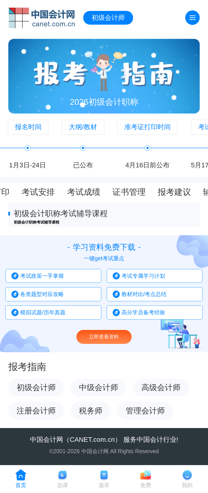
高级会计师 (160, 387)
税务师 (90, 410)
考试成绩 (83, 192)
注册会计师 (36, 410)
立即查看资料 (104, 336)
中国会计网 (46, 439)
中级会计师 (98, 387)
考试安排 (38, 192)
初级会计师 (108, 17)
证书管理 (129, 192)
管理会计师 (145, 410)
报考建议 (174, 192)
